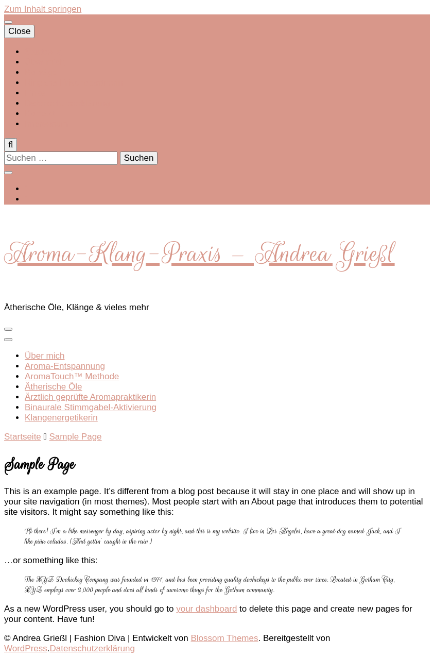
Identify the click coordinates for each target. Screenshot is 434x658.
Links (35, 93)
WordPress (25, 648)
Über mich (44, 62)
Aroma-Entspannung (65, 366)
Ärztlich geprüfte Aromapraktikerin (90, 397)
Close (19, 31)
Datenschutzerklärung (67, 103)
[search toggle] (10, 144)
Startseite (43, 52)
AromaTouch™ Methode (72, 376)
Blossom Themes (224, 638)
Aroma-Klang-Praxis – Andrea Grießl (199, 253)
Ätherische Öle (53, 387)
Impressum (46, 124)
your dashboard (206, 609)
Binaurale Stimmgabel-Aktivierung (91, 407)
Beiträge (41, 72)
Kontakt (40, 114)
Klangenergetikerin (61, 418)
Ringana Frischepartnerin (74, 83)
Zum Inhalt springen (42, 9)
